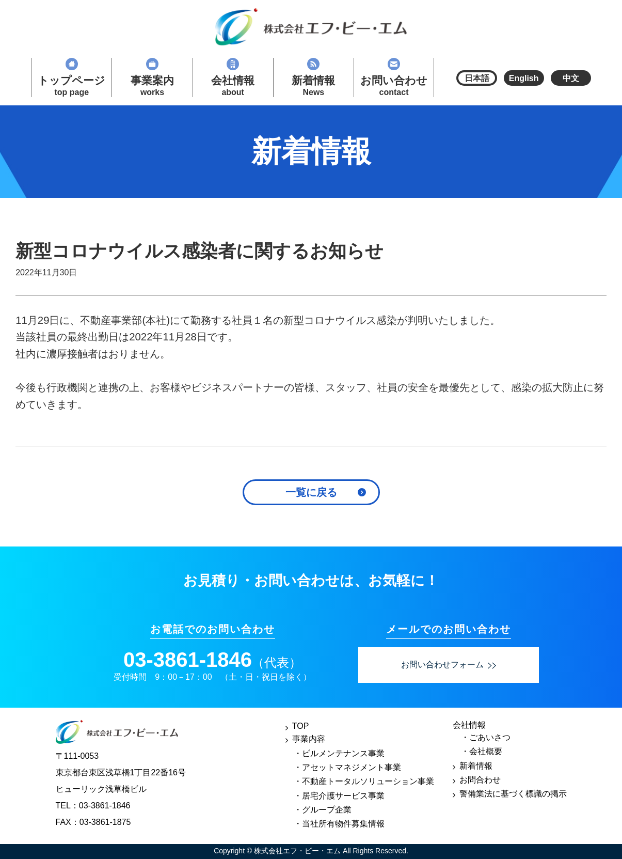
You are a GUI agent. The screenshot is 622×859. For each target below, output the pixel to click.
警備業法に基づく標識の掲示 (513, 793)
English (524, 78)
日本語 (477, 78)
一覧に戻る (311, 492)
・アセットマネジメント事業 (347, 767)
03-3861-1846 (187, 659)
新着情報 (475, 765)
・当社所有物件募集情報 (339, 823)
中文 (571, 78)
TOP (300, 726)
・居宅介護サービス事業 (339, 795)
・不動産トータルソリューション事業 (364, 781)
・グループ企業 (323, 809)
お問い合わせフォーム (448, 664)
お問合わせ (480, 779)
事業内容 (308, 739)
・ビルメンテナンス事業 (339, 753)
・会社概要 (481, 751)
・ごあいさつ (486, 737)
